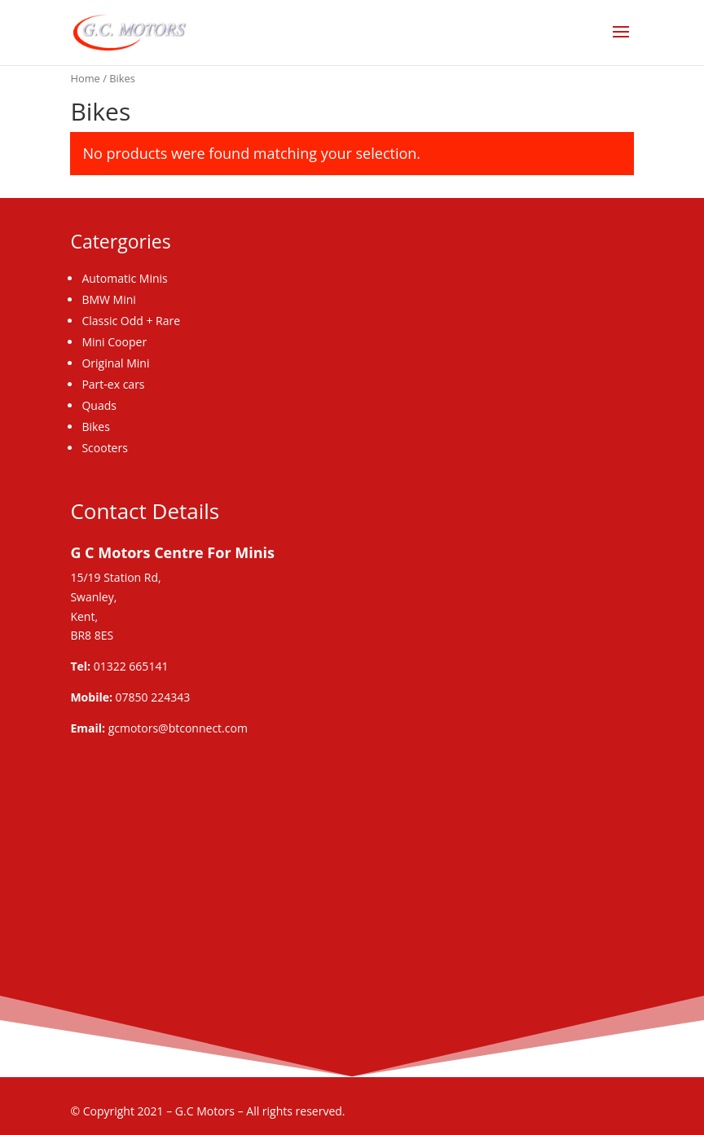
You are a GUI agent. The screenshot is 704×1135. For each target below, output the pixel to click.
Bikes (95, 426)
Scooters (104, 447)
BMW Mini (108, 299)
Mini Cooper (114, 342)
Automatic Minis (124, 278)
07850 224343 (153, 697)
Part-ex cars (112, 384)
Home (84, 78)
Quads (99, 405)
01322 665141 (131, 666)
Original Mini (115, 363)
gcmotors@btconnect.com (178, 728)
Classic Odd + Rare (130, 320)
